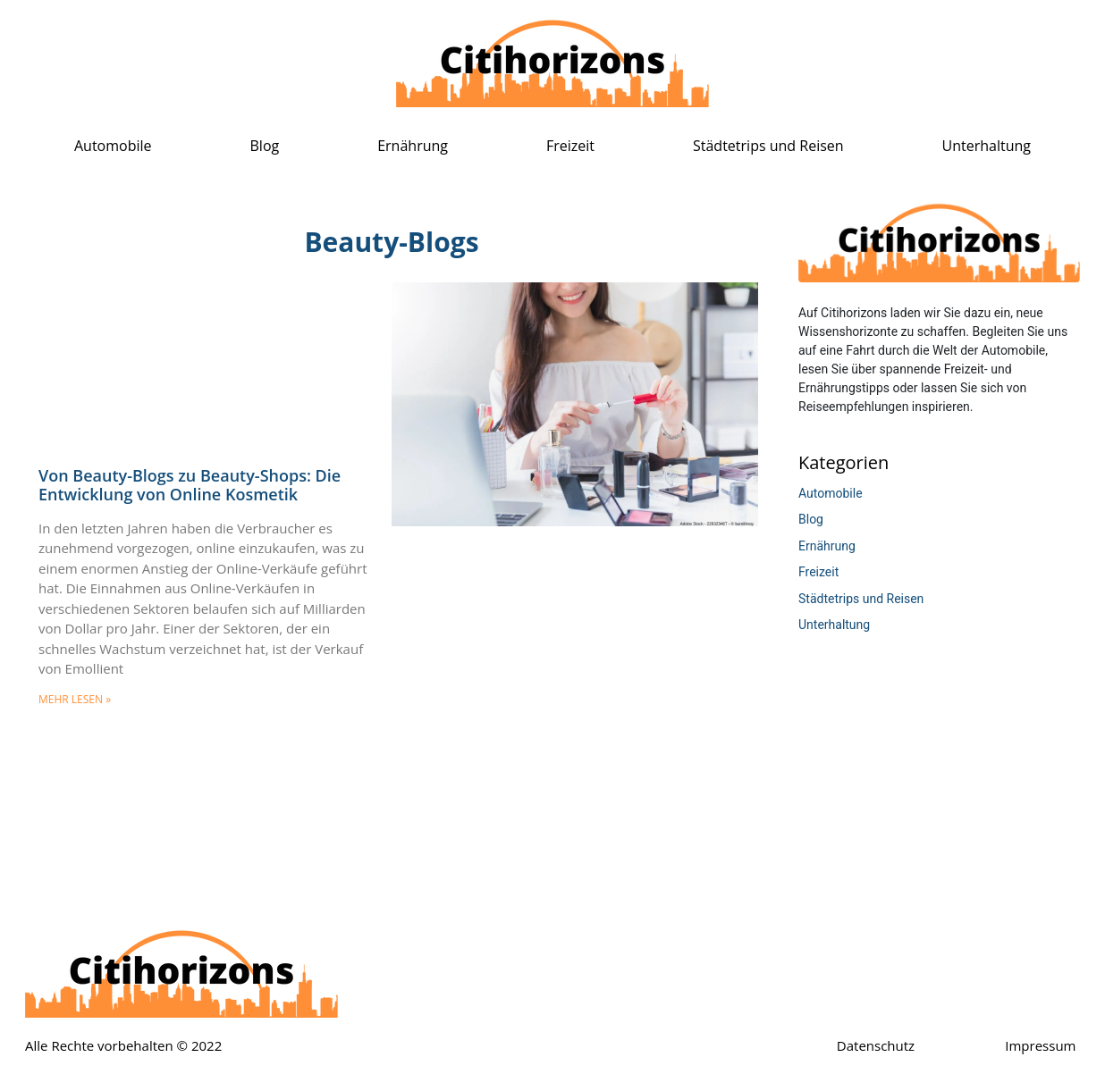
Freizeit (570, 145)
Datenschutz (876, 1045)
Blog (265, 145)
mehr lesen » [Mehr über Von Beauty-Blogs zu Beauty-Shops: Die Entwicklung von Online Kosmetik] (74, 699)
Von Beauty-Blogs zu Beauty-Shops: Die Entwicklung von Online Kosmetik (189, 485)
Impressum (1040, 1045)
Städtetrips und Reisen (768, 145)
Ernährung (412, 145)
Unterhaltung (986, 145)
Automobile (113, 145)
